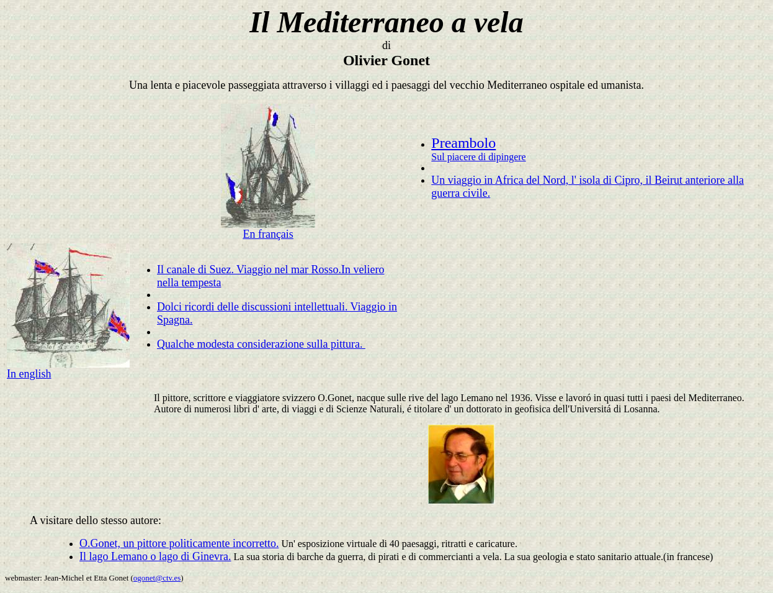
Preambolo (463, 143)
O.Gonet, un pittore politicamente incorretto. (179, 543)
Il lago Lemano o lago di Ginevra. (155, 556)
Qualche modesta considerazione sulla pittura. (261, 344)
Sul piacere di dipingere (478, 157)
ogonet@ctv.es (157, 577)
